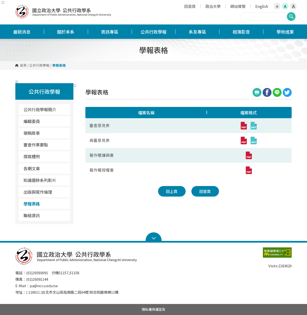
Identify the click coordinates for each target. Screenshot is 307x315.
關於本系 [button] (65, 32)
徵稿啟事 (32, 133)
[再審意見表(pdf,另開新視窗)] (243, 140)
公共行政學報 (39, 65)
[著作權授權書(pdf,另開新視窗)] (248, 170)
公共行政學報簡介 (40, 109)
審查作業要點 (36, 145)
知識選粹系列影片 (40, 180)
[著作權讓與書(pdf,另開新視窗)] (248, 155)
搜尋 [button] (291, 16)
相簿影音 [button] (241, 32)
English (261, 6)
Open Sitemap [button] (154, 236)
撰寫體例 (32, 156)
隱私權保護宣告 (153, 309)
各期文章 (32, 168)
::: (2, 2)
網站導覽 (238, 6)
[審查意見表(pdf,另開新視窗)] (243, 126)
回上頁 (171, 191)
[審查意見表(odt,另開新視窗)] (253, 126)
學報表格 (32, 204)
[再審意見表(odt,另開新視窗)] (253, 140)
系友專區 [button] (197, 32)
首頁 (23, 65)
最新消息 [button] (21, 32)
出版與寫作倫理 (38, 192)
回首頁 (190, 6)
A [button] (277, 6)
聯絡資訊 (32, 215)
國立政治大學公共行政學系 (20, 8)
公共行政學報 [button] (153, 32)
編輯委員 (32, 121)
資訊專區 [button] (109, 32)
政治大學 (213, 6)
